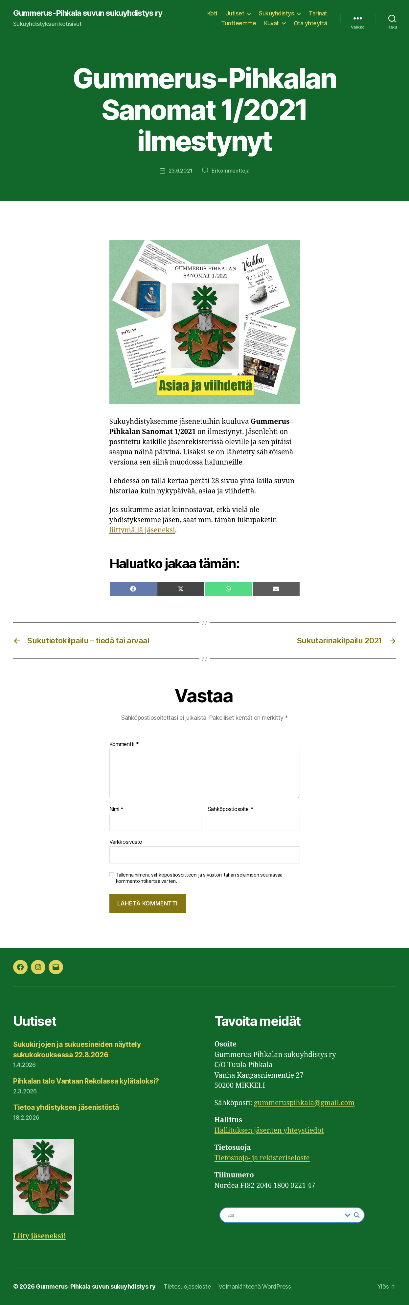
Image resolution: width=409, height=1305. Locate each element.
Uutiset (234, 13)
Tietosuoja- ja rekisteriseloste (262, 1158)
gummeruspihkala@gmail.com (304, 1103)
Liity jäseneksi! (39, 1236)
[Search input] (284, 1215)
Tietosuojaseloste (187, 1286)
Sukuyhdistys (276, 13)
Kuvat (271, 23)
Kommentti (124, 744)
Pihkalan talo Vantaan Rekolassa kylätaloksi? (86, 1081)
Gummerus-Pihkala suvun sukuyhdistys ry (87, 13)
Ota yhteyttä (310, 23)
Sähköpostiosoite (230, 809)
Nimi (116, 809)
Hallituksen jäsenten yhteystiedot (269, 1130)
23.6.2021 (181, 170)
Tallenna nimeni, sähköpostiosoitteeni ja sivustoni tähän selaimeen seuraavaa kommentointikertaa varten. (199, 878)
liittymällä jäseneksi (142, 530)
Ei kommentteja (230, 170)
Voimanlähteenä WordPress (254, 1286)
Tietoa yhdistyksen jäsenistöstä (66, 1107)
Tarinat (318, 13)
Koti (212, 13)
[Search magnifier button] (356, 1215)
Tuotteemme (238, 23)
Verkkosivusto (126, 842)
